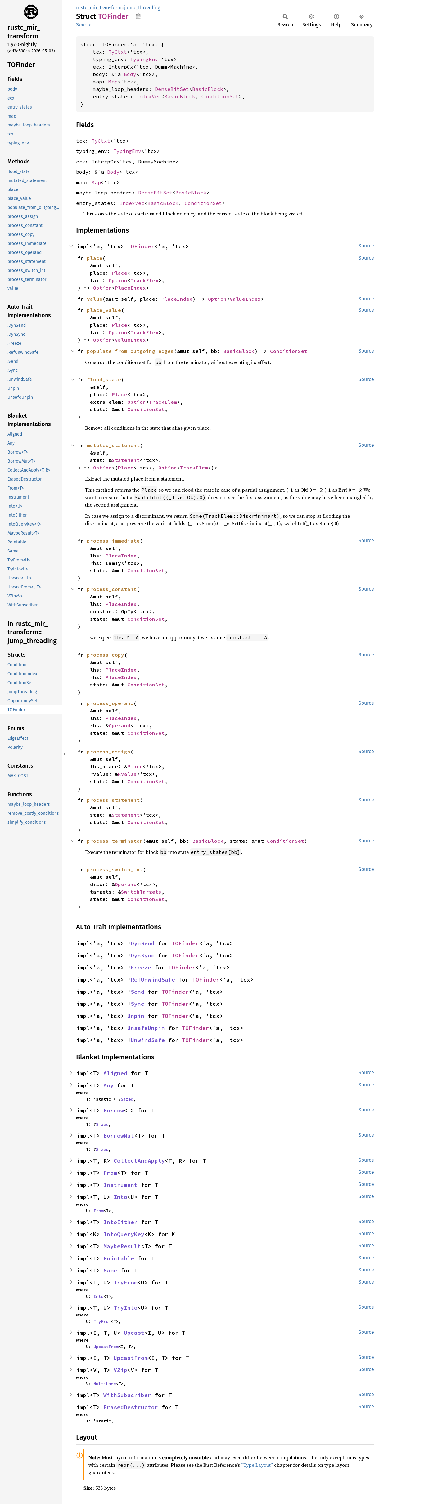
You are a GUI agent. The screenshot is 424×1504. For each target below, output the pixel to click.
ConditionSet (220, 96)
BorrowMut (118, 1135)
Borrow (113, 1110)
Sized (127, 1099)
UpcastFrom (105, 1346)
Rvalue (127, 774)
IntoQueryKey (123, 1234)
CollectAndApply (139, 1160)
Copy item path (138, 16)
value (94, 299)
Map (113, 81)
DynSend (143, 943)
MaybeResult (122, 1246)
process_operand (110, 703)
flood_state (104, 379)
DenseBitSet (172, 89)
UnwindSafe (148, 1040)
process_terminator (115, 841)
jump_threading (142, 8)
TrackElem (144, 280)
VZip (120, 1369)
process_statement (113, 800)
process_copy (105, 655)
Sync (137, 1003)
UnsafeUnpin (146, 1028)
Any (108, 1085)
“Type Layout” (257, 1465)
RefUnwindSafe (153, 979)
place (94, 258)
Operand (119, 725)
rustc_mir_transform (99, 8)
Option (118, 280)
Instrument (120, 1184)
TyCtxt (117, 52)
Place (119, 273)
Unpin (135, 1015)
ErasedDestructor (130, 1407)
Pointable (118, 1258)
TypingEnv (144, 59)
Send (137, 991)
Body (130, 74)
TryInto (126, 1307)
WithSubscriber (127, 1395)
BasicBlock (207, 89)
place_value (104, 310)
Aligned (115, 1073)
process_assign (108, 751)
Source (84, 25)
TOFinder (141, 246)
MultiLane (104, 1383)
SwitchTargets (141, 892)
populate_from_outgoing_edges (130, 351)
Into (120, 1196)
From (110, 1172)
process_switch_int (115, 869)
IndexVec (148, 96)
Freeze (141, 967)
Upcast (134, 1332)
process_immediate (113, 541)
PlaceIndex (130, 288)
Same (110, 1270)
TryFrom (126, 1282)
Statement (126, 460)
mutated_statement (113, 445)
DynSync (143, 955)
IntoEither (120, 1222)
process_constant (112, 589)
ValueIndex (245, 299)
